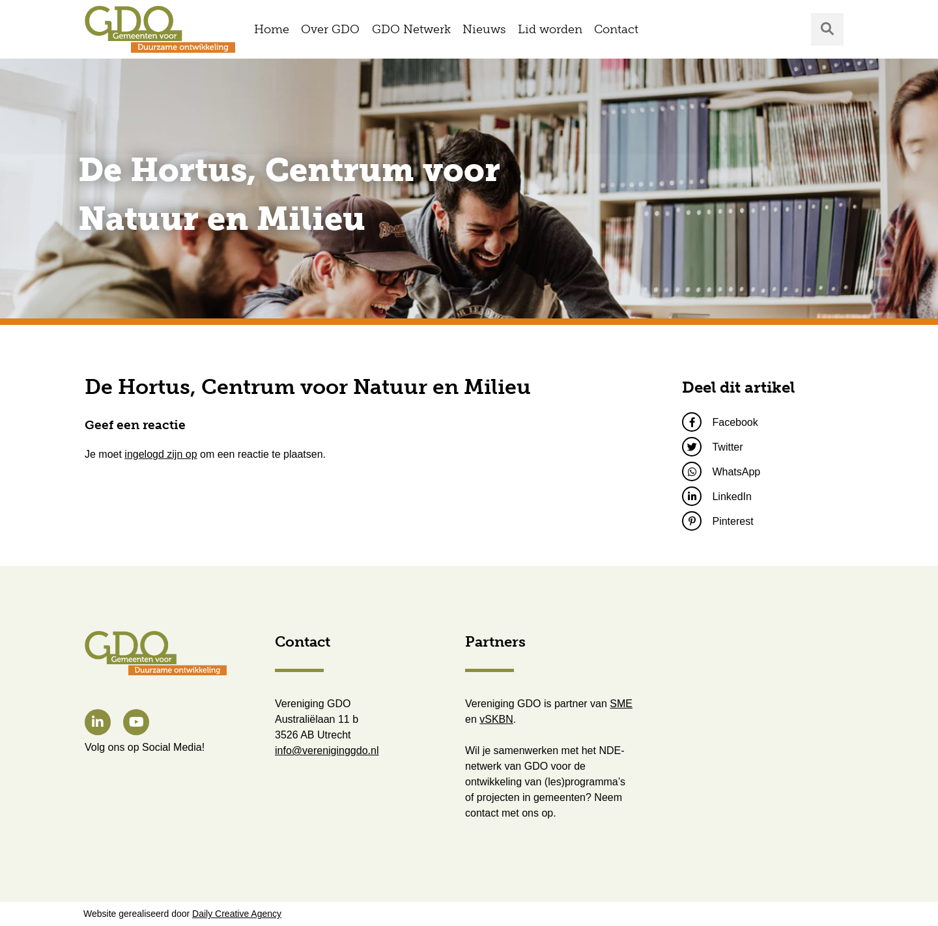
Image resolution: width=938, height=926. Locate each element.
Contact (616, 29)
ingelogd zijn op (160, 454)
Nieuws (483, 29)
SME (621, 703)
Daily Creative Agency (236, 913)
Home (271, 29)
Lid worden (550, 29)
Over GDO (330, 29)
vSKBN (496, 719)
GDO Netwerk (411, 29)
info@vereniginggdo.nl (326, 750)
